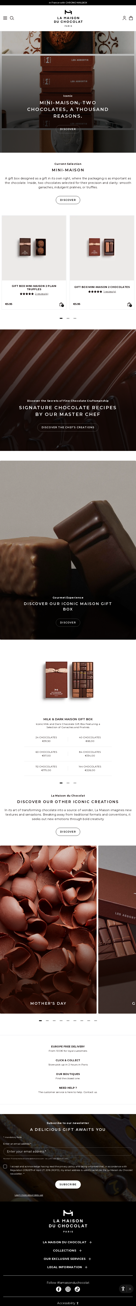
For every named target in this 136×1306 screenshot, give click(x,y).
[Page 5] (68, 1020)
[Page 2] (68, 318)
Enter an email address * (17, 1143)
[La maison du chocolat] (68, 18)
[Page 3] (74, 318)
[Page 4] (61, 1020)
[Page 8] (88, 1020)
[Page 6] (74, 1020)
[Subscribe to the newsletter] (68, 1184)
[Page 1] (61, 318)
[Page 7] (81, 1020)
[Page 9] (95, 1020)
